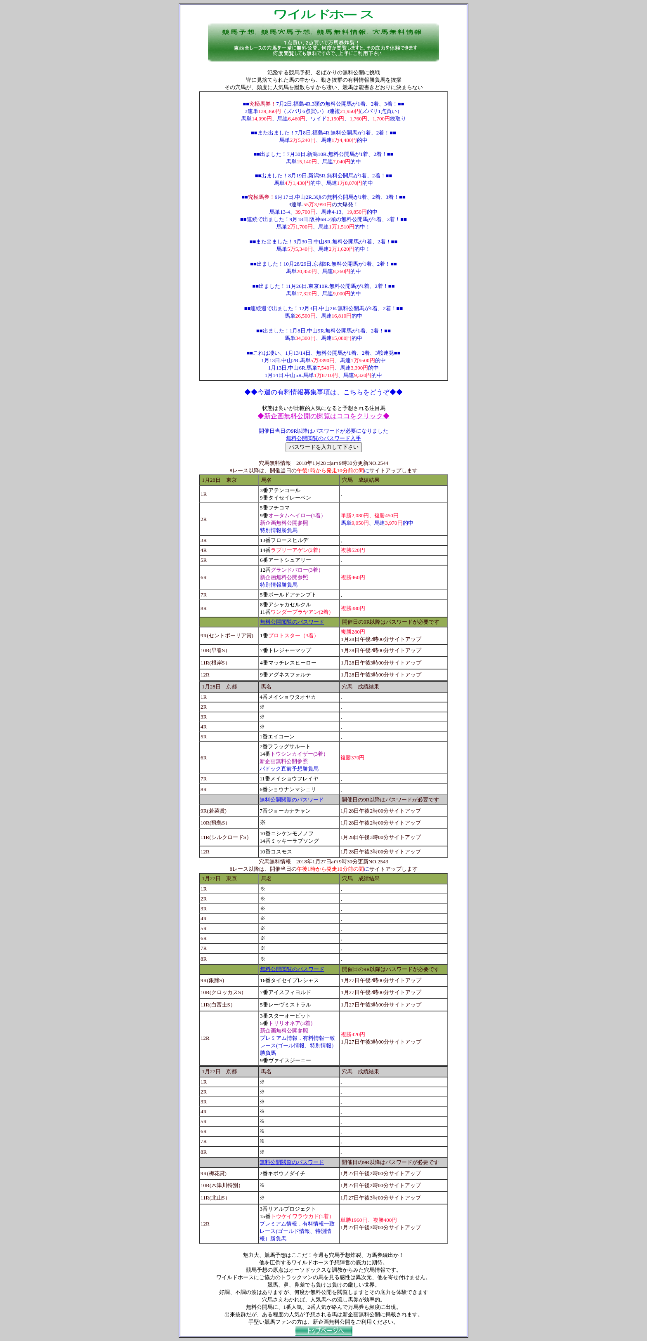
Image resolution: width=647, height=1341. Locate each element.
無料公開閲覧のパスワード (292, 622)
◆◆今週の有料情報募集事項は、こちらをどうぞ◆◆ (323, 392)
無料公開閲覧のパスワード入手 (323, 438)
